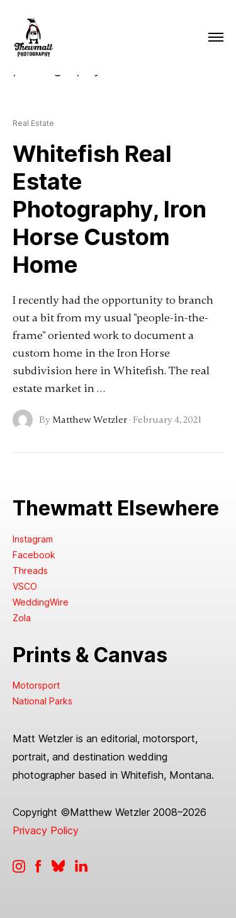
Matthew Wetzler (89, 419)
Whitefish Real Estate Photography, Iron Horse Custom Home (109, 209)
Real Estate (33, 123)
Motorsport (36, 685)
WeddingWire (41, 602)
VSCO (25, 586)
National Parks (42, 701)
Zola (22, 617)
